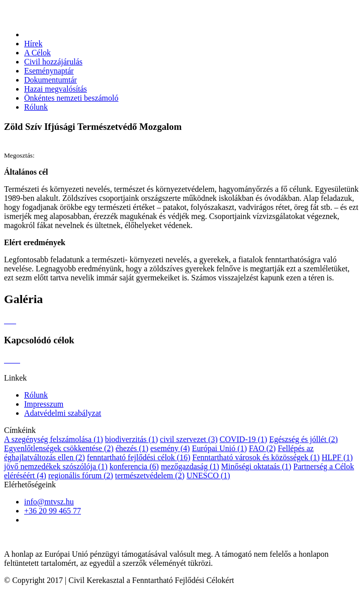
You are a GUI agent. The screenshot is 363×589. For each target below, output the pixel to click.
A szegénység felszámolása (53, 439)
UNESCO (208, 475)
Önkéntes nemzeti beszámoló (71, 98)
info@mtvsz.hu (49, 501)
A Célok (37, 52)
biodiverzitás (131, 439)
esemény (170, 448)
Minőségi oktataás (256, 466)
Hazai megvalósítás (55, 89)
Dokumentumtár (50, 80)
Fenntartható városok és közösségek (256, 457)
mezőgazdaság (190, 466)
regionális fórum (80, 475)
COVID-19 (243, 439)
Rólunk (36, 107)
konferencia (134, 466)
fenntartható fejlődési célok (139, 457)
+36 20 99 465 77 (52, 510)
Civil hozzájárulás (53, 61)
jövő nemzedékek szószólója (56, 466)
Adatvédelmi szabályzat (62, 413)
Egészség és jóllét (303, 439)
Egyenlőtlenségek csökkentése (59, 448)
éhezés (132, 448)
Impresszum (43, 404)
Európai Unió (219, 448)
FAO (262, 448)
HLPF (337, 457)
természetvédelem (150, 475)
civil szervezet (189, 439)
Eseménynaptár (49, 70)
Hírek (33, 43)
